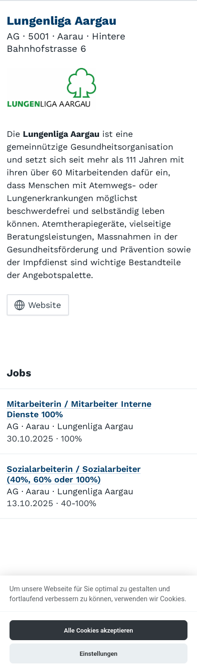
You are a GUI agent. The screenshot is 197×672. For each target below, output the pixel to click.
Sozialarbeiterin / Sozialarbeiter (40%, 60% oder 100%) (74, 474)
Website (37, 305)
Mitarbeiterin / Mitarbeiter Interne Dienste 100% (79, 409)
